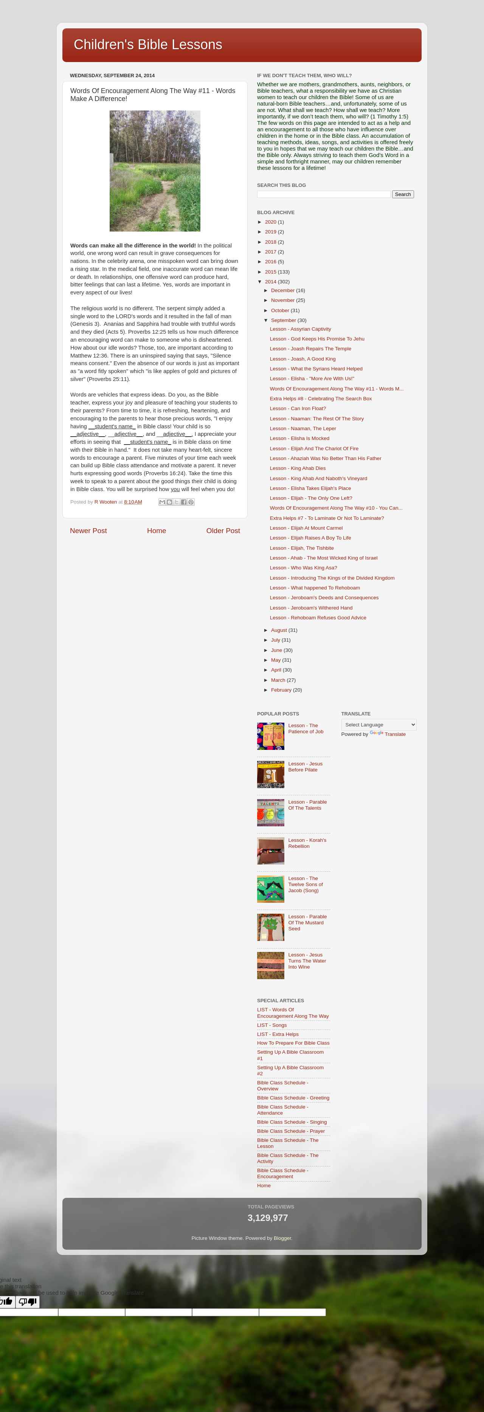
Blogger (282, 1238)
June (277, 650)
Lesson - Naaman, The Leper (303, 428)
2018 (271, 242)
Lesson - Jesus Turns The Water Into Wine (307, 961)
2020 (271, 222)
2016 (271, 261)
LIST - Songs (272, 1025)
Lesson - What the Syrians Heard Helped (316, 369)
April (277, 670)
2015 (271, 272)
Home (156, 531)
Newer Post (88, 531)
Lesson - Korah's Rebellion (307, 843)
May (276, 660)
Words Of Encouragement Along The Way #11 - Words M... (337, 389)
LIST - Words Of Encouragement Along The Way (293, 1013)
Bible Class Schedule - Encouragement (283, 1173)
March (279, 680)
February (282, 690)
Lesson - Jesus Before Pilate (305, 767)
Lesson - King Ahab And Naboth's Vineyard (319, 478)
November (283, 300)
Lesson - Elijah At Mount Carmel (306, 528)
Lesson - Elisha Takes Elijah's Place (310, 488)
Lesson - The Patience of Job (305, 728)
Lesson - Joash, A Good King (303, 359)
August (280, 630)
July (276, 640)
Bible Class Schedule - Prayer (291, 1131)
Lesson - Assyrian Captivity (300, 329)
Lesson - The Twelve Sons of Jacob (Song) (305, 884)
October (281, 310)
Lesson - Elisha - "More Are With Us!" (312, 378)
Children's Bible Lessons (148, 44)
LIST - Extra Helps (278, 1034)
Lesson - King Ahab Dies (298, 468)
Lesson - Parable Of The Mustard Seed (307, 922)
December (283, 290)
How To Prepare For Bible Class (293, 1043)
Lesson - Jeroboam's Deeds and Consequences (324, 597)
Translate (388, 734)
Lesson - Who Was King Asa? (303, 568)
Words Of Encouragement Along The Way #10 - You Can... (336, 508)
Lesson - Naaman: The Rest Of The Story (317, 418)
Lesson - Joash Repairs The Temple (311, 348)
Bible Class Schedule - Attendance (283, 1110)
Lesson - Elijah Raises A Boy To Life (310, 538)
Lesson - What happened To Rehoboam (315, 588)
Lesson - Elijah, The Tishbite (302, 548)
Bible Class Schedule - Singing (292, 1122)
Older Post (223, 531)
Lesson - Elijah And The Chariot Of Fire (314, 448)
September (284, 320)
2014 (271, 282)
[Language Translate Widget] (379, 725)
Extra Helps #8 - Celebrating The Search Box (321, 398)
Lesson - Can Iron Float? (298, 408)
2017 (271, 252)
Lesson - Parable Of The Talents (307, 805)
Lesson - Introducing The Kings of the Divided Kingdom (332, 578)
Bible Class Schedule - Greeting (293, 1098)
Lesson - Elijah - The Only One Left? (311, 498)
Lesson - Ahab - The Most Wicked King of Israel (324, 558)
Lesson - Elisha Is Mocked (300, 438)
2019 (271, 232)
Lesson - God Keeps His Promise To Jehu (317, 339)
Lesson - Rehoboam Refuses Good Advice (318, 617)
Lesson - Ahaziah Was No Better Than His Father (326, 458)
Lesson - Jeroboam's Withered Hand (311, 608)
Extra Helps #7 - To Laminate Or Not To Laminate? (327, 518)
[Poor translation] (28, 1302)
